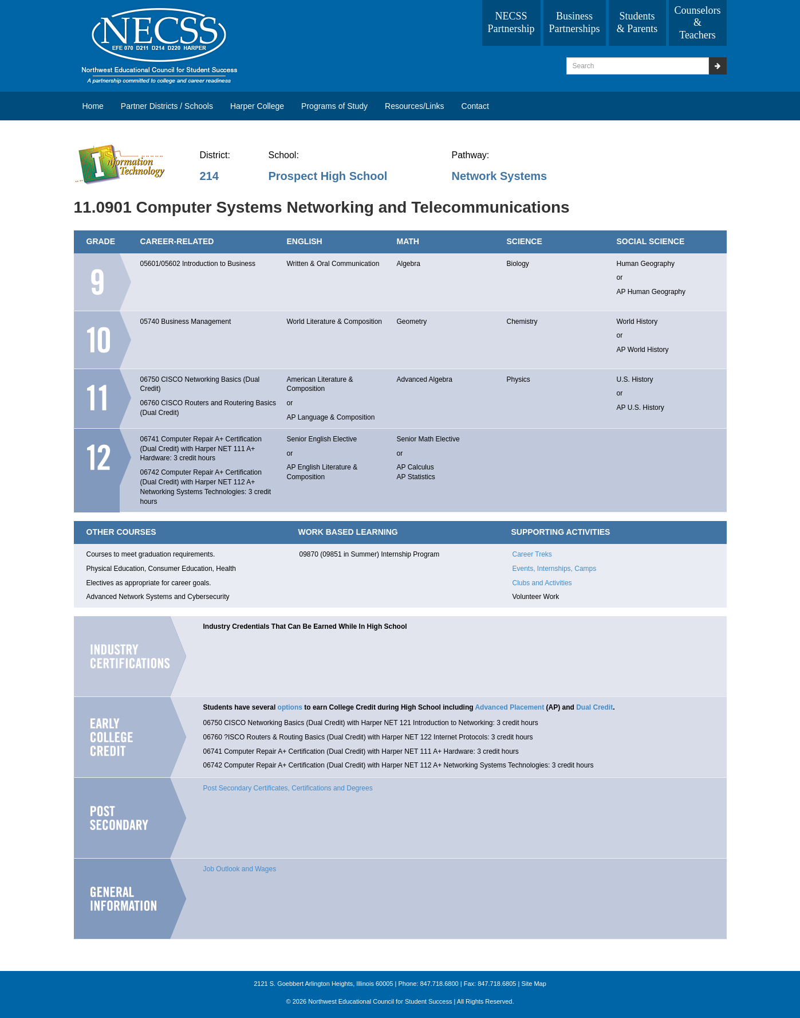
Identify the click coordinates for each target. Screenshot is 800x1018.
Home (93, 106)
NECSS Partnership (511, 22)
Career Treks (532, 554)
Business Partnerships (574, 22)
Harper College (257, 106)
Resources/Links (414, 106)
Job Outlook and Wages (240, 869)
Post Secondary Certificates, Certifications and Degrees (288, 788)
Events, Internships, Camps (555, 569)
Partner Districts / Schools (167, 106)
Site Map (533, 983)
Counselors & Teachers (698, 23)
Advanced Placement (509, 707)
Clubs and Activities (542, 583)
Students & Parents (637, 22)
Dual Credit (594, 707)
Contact (475, 106)
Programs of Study (334, 106)
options (290, 707)
